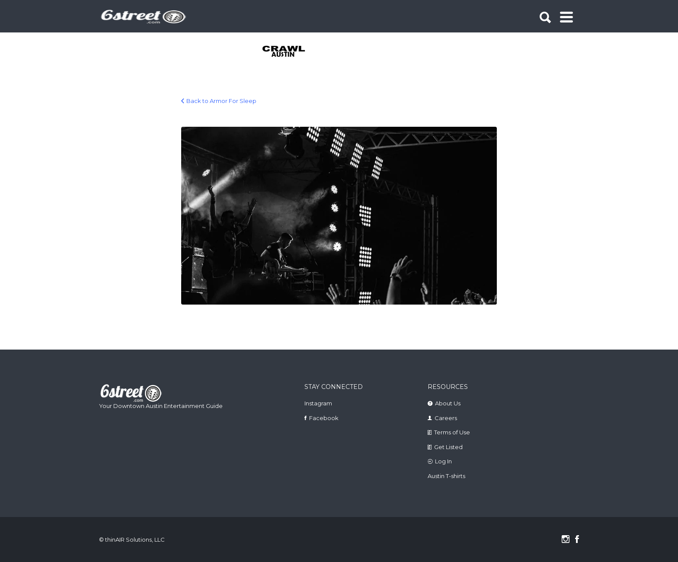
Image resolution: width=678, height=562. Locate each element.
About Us (448, 403)
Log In (443, 461)
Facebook (324, 417)
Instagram (318, 403)
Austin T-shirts (446, 475)
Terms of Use (452, 432)
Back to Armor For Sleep (221, 100)
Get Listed (448, 446)
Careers (446, 417)
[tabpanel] (288, 51)
